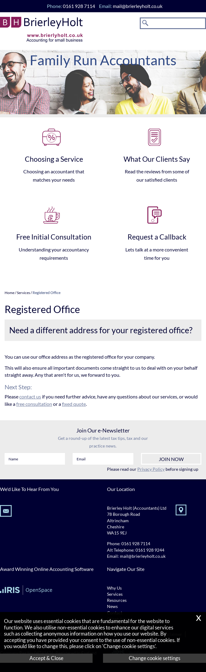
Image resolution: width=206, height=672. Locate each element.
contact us (30, 396)
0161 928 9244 (149, 550)
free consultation (34, 404)
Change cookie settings (154, 658)
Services (23, 292)
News (112, 606)
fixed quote (74, 404)
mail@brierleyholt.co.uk (137, 6)
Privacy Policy (151, 469)
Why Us (114, 588)
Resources (117, 600)
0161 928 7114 (135, 543)
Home (9, 292)
